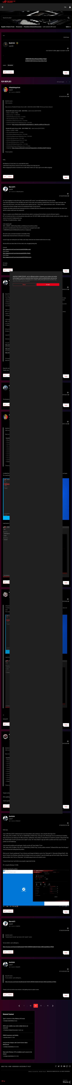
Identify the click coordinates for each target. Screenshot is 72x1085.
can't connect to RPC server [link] (49, 26)
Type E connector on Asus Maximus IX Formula (14, 1018)
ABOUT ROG (4, 1066)
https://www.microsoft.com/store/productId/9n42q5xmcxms (17, 257)
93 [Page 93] (47, 1005)
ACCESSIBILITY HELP (25, 1066)
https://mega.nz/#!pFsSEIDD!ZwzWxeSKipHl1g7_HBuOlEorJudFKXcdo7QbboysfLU (31, 124)
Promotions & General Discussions (32, 26)
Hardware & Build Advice (9, 1020)
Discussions (19, 26)
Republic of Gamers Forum (7, 26)
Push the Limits (7, 1037)
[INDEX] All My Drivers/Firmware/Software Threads (36, 58)
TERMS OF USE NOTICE (33, 1071)
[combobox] (36, 18)
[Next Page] (52, 1006)
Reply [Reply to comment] (66, 177)
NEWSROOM (15, 1066)
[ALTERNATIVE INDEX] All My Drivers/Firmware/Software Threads (36, 60)
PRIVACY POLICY (42, 1071)
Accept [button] (48, 284)
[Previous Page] (19, 1006)
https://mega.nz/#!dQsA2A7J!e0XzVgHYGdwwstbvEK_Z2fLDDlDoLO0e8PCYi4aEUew (31, 148)
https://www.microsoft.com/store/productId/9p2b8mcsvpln (17, 249)
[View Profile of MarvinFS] (12, 187)
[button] (5, 72)
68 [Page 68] (30, 1005)
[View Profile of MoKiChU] (12, 43)
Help (65, 7)
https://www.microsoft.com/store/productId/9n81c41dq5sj (16, 253)
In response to (15, 92)
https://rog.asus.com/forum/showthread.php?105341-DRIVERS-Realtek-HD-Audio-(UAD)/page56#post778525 (28, 946)
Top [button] (4, 1081)
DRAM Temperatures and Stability (10, 1035)
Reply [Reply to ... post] (66, 73)
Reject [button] (24, 284)
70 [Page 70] (41, 1005)
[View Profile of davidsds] (12, 816)
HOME (9, 1066)
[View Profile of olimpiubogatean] (14, 87)
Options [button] (68, 26)
